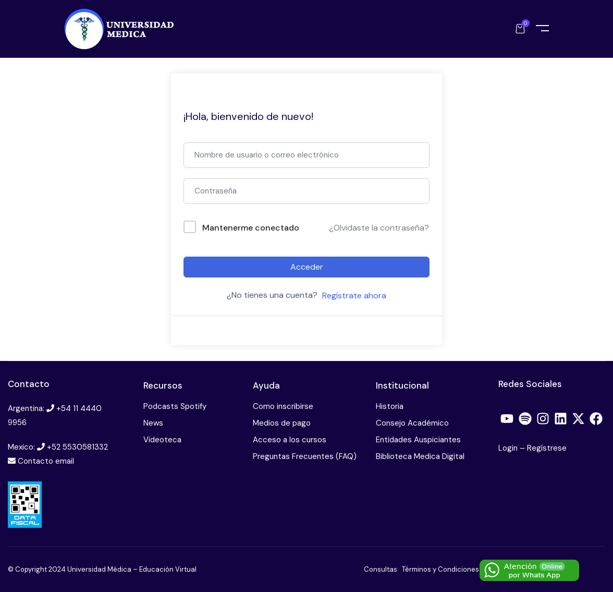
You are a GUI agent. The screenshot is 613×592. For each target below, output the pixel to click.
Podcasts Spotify (174, 406)
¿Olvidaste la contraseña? (379, 227)
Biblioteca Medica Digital (420, 456)
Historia (389, 406)
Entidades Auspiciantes (418, 439)
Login (509, 448)
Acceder (306, 266)
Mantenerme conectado (250, 227)
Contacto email (46, 461)
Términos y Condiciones (440, 569)
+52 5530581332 (77, 447)
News (153, 423)
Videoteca (162, 439)
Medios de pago (282, 423)
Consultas (380, 569)
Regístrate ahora (354, 295)
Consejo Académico (412, 423)
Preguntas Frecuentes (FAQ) (305, 456)
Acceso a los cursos (289, 439)
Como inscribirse (283, 406)
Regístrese (547, 448)
